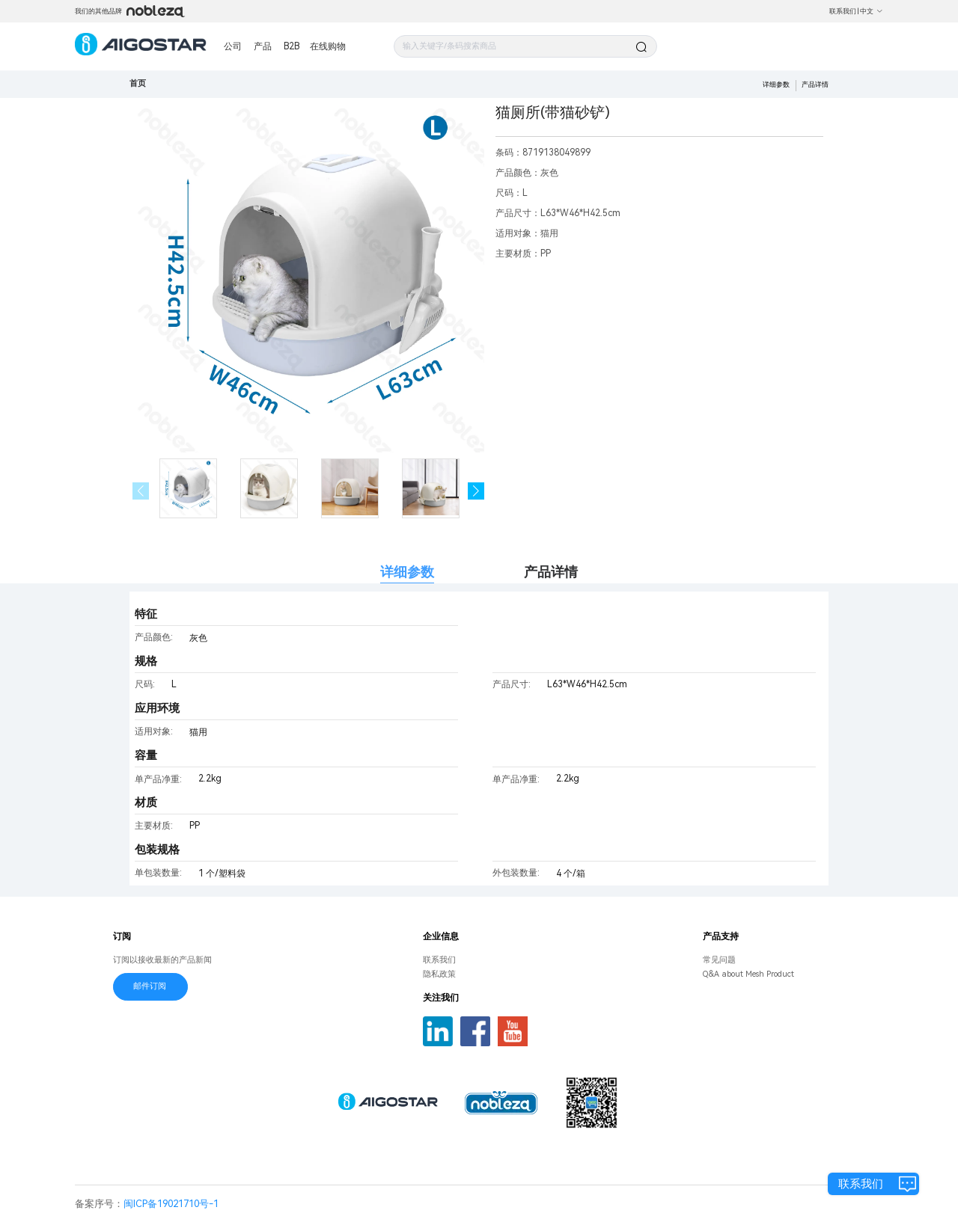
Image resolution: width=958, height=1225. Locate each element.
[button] (476, 491)
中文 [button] (871, 11)
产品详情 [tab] (551, 572)
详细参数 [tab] (407, 572)
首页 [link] (137, 83)
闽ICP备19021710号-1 (171, 1203)
